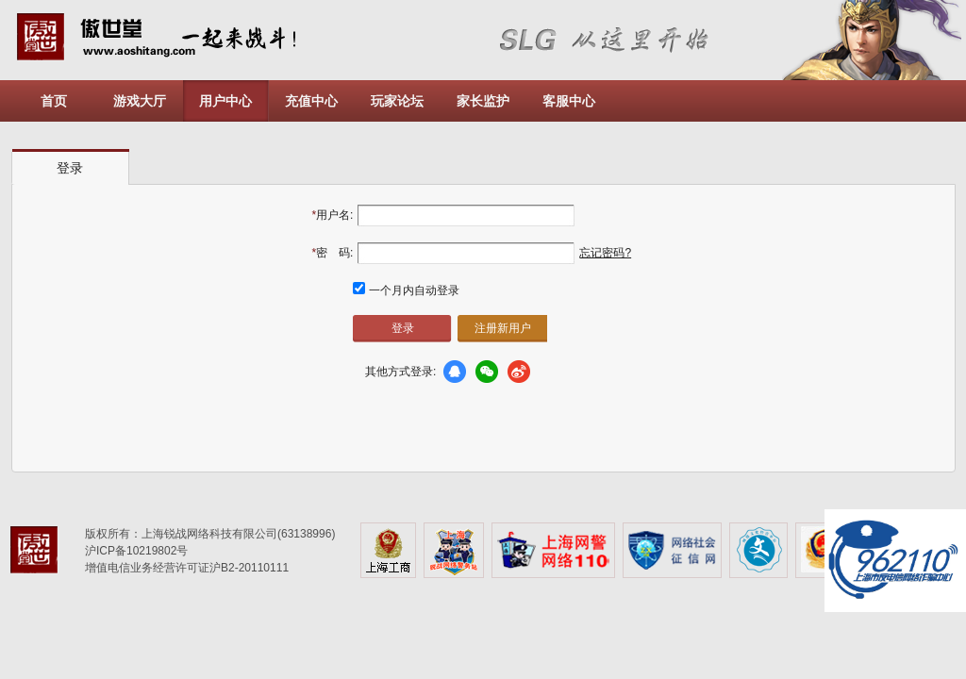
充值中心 (311, 100)
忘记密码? (605, 252)
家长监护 (483, 100)
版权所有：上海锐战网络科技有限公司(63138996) (210, 533)
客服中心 (568, 100)
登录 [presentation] (70, 167)
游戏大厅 (139, 100)
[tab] (70, 167)
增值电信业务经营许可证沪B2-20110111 (187, 567)
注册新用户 (503, 328)
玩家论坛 (397, 100)
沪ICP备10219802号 (136, 550)
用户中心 (225, 100)
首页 (54, 100)
